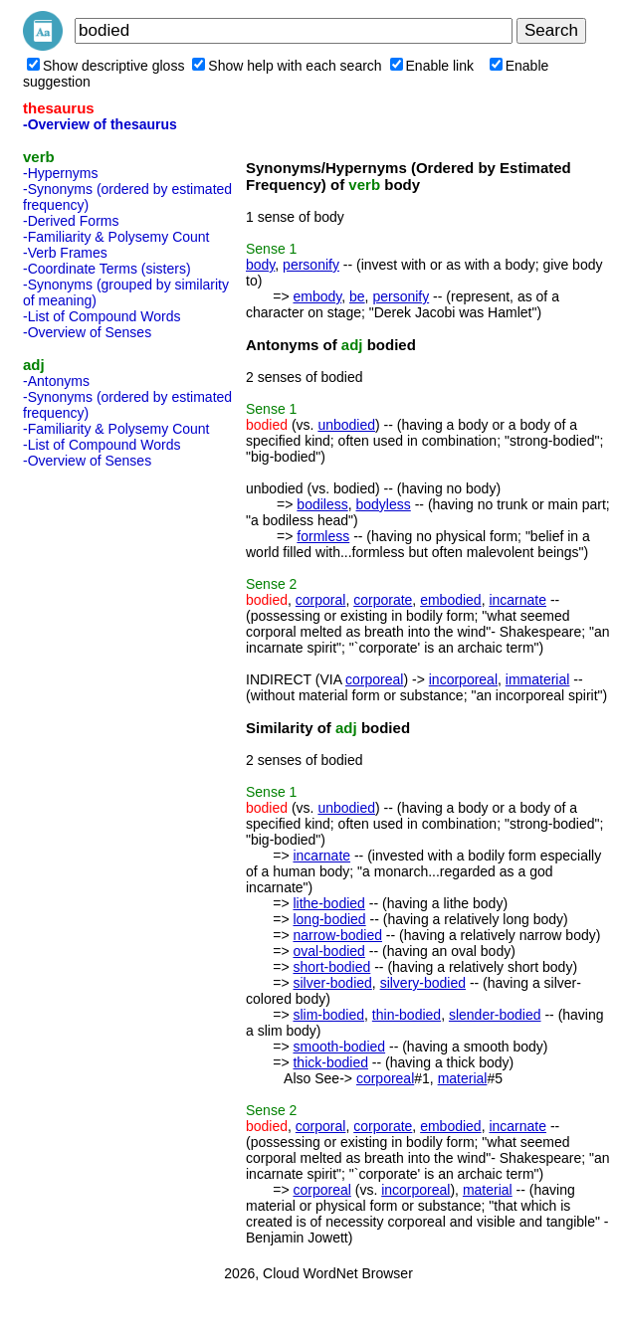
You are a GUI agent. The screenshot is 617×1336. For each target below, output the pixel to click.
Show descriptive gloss (105, 66)
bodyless (383, 504)
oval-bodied (328, 951)
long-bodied (329, 919)
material (463, 1078)
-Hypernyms (60, 173)
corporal (321, 600)
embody (317, 296)
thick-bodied (330, 1062)
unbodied (346, 425)
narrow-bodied (337, 935)
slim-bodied (328, 1015)
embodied (451, 600)
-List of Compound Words (101, 316)
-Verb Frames (65, 253)
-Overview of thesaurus (100, 124)
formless (323, 536)
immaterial (538, 679)
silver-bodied (332, 983)
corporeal (374, 679)
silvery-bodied (423, 983)
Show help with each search (286, 66)
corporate (382, 600)
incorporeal (463, 679)
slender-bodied (495, 1015)
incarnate (517, 600)
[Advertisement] (102, 774)
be (357, 296)
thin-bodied (406, 1015)
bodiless (322, 504)
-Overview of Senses (87, 332)
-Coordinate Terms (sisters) (107, 269)
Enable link (432, 66)
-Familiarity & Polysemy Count (116, 237)
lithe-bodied (328, 903)
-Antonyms (56, 381)
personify (311, 265)
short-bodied (331, 967)
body (260, 265)
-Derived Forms (70, 221)
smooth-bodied (339, 1046)
